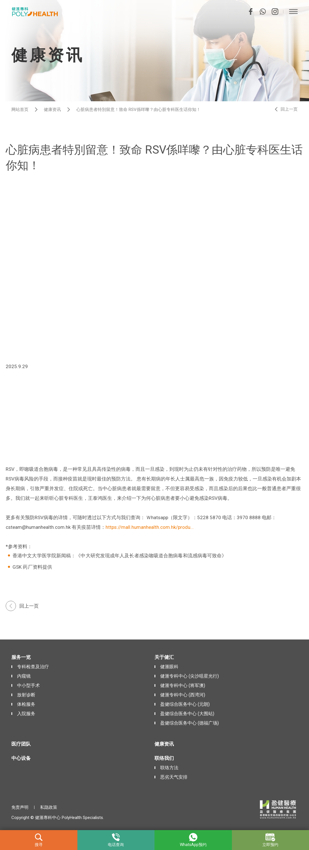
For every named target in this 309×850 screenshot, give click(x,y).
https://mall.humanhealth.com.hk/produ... (150, 527)
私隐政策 (48, 807)
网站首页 (19, 109)
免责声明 (19, 807)
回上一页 (289, 109)
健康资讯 (52, 109)
